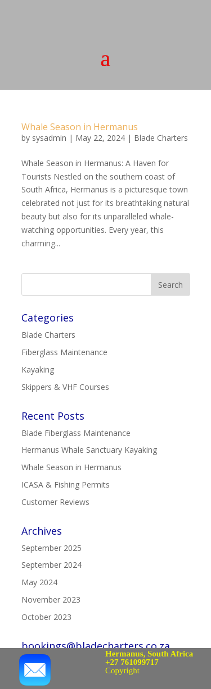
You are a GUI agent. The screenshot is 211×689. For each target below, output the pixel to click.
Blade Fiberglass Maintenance (76, 433)
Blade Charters (161, 137)
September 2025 (51, 548)
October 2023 (46, 617)
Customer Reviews (55, 502)
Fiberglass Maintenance (64, 352)
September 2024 (51, 564)
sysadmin (49, 137)
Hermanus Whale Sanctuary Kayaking (89, 449)
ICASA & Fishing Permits (65, 484)
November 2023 (50, 599)
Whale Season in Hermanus (79, 127)
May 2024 (39, 582)
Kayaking (37, 369)
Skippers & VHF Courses (65, 387)
